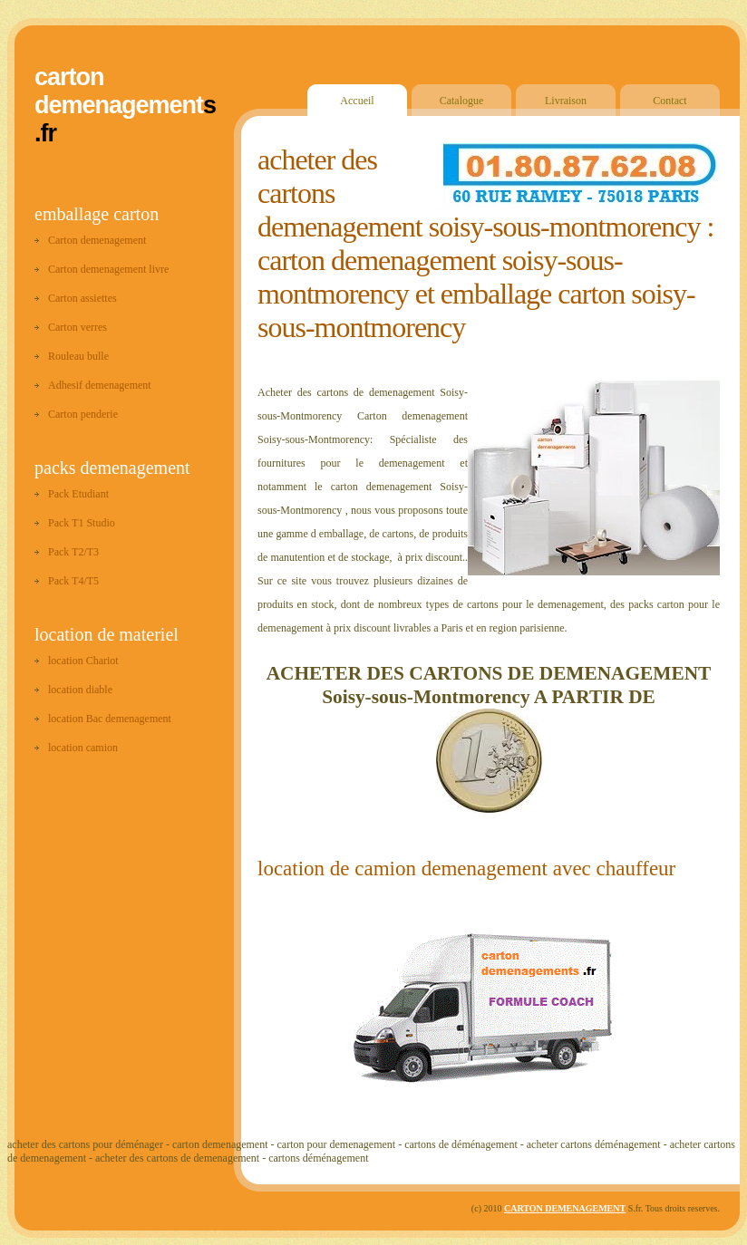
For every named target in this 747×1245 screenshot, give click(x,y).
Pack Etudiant (78, 493)
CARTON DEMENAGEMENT (565, 1208)
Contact (669, 100)
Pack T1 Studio (81, 522)
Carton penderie (83, 414)
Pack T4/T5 (73, 580)
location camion (83, 747)
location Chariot (83, 660)
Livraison (566, 100)
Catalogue (462, 100)
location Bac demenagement (109, 718)
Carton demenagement (97, 240)
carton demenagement (118, 91)
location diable (80, 689)
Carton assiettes (82, 298)
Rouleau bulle (78, 356)
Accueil (357, 100)
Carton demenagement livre (108, 269)
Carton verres (77, 327)
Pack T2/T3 (73, 551)
